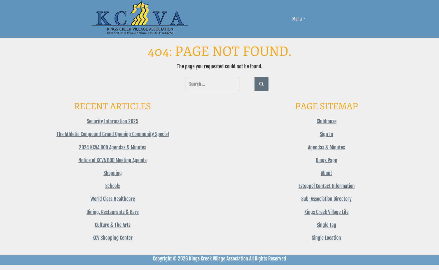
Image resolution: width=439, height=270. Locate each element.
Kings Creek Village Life (326, 212)
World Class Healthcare (112, 199)
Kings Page (326, 160)
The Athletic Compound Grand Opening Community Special (113, 134)
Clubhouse (327, 121)
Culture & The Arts (112, 225)
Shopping (113, 173)
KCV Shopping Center (112, 238)
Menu (298, 19)
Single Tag (326, 225)
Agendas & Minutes (326, 147)
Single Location (326, 238)
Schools (112, 186)
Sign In (326, 134)
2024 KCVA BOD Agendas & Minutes (112, 147)
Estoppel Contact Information (326, 186)
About (326, 173)
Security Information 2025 (112, 121)
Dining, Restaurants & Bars (113, 212)
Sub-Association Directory (326, 199)
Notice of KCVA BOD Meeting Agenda (112, 160)
